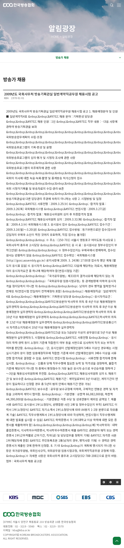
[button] (104, 482)
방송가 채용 (88, 57)
